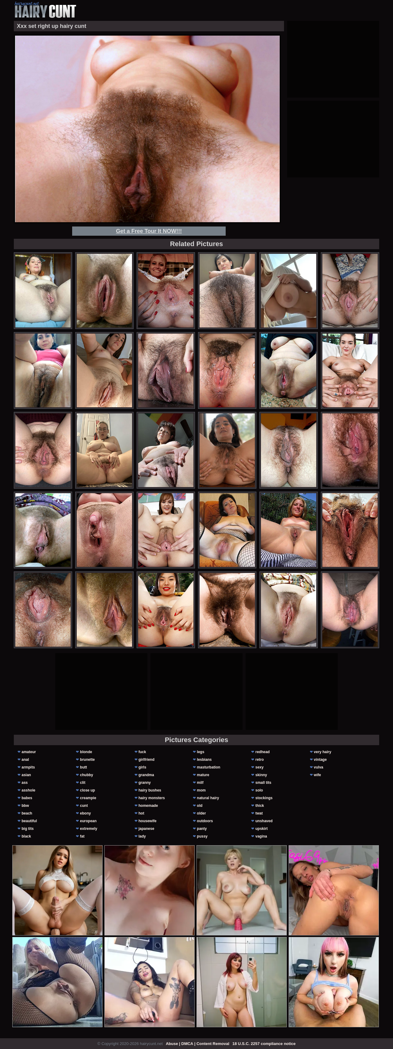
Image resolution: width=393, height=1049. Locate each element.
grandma (146, 775)
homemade (148, 805)
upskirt (261, 828)
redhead (262, 752)
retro (259, 759)
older (201, 813)
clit (82, 782)
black (26, 836)
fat (82, 836)
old (199, 805)
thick (259, 805)
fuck (142, 752)
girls (142, 767)
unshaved (264, 821)
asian (26, 775)
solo (259, 790)
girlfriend (146, 759)
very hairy (322, 752)
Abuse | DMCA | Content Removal (197, 1043)
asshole (28, 790)
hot (141, 813)
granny (144, 782)
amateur (28, 752)
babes (26, 798)
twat (259, 813)
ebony (85, 813)
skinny (261, 775)
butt (83, 767)
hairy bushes (149, 790)
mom (201, 790)
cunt (84, 805)
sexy (259, 767)
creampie (88, 798)
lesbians (204, 759)
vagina (261, 836)
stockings (264, 798)
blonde (86, 752)
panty (202, 828)
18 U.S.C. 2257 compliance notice (264, 1043)
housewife (147, 821)
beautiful (29, 821)
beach (26, 813)
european (88, 821)
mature (203, 775)
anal (25, 759)
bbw (25, 805)
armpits (28, 767)
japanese (146, 828)
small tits (263, 782)
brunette (87, 759)
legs (200, 752)
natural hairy (208, 798)
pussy (202, 836)
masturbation (208, 767)
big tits (27, 828)
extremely (88, 828)
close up (87, 790)
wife (317, 775)
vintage (320, 759)
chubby (86, 775)
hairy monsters (151, 798)
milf (200, 782)
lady (142, 836)
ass (24, 782)
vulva (318, 767)
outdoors (205, 821)
